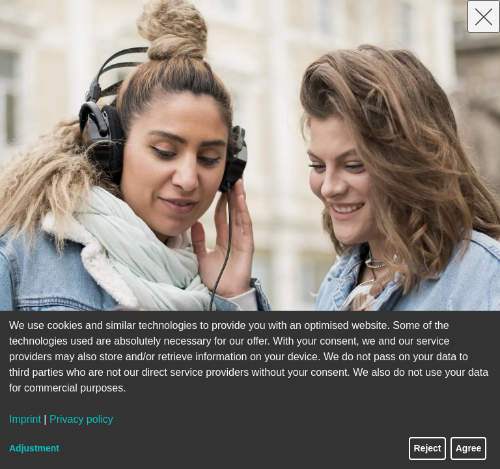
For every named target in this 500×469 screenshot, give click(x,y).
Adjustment (34, 448)
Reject (427, 448)
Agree (469, 448)
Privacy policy (81, 419)
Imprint (25, 419)
